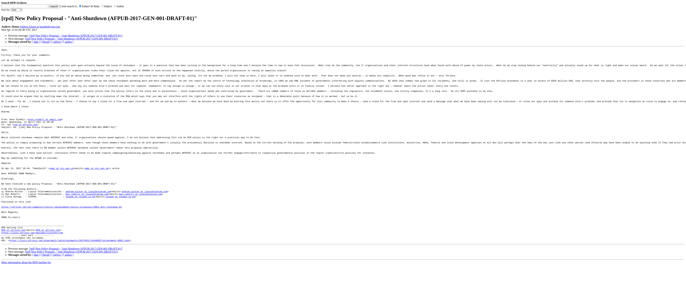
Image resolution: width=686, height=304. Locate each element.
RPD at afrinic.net (13, 266)
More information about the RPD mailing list (26, 301)
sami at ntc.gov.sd (62, 192)
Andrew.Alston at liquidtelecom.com (40, 26)
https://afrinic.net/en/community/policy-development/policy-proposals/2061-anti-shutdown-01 (61, 238)
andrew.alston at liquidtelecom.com (88, 220)
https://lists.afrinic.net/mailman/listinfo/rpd (32, 269)
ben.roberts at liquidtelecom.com (87, 223)
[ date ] (36, 41)
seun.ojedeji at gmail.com (45, 133)
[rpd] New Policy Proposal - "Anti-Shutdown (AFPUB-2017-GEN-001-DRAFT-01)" (76, 35)
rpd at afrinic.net (25, 139)
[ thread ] (46, 41)
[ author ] (68, 41)
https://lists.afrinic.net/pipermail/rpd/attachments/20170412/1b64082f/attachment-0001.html (69, 278)
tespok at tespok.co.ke (80, 226)
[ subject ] (57, 41)
